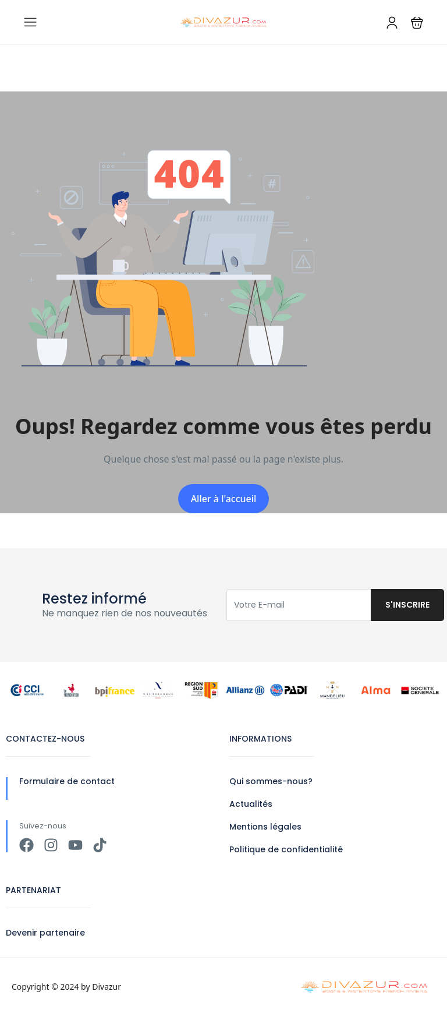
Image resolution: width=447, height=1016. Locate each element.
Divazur (106, 986)
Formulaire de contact (67, 781)
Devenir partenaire (45, 933)
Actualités (250, 804)
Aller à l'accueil (224, 498)
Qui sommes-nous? (271, 781)
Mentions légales (265, 826)
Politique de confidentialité (286, 849)
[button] (417, 22)
